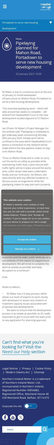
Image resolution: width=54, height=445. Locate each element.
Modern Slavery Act (18, 372)
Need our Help (16, 351)
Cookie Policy (43, 368)
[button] (30, 406)
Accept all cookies (27, 239)
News (19, 38)
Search (44, 429)
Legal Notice (10, 368)
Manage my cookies (27, 249)
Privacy (26, 368)
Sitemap (39, 372)
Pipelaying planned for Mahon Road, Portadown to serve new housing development (22, 22)
